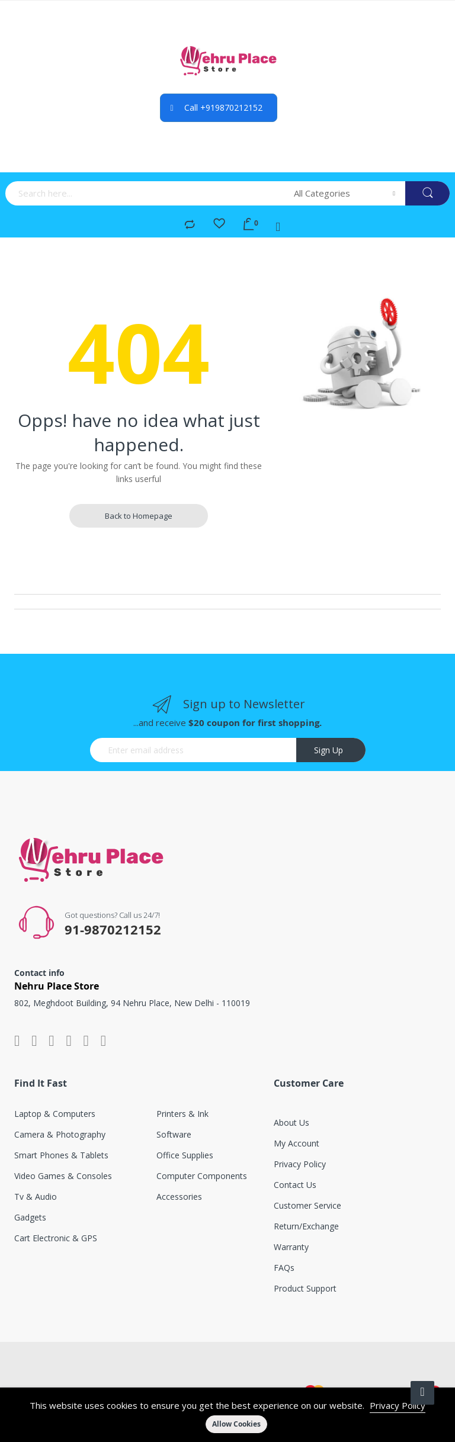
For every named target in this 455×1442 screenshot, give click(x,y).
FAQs (284, 1267)
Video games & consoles (63, 1175)
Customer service (307, 1205)
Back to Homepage (138, 515)
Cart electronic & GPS (55, 1238)
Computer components (201, 1175)
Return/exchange (306, 1226)
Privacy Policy (397, 1405)
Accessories (179, 1196)
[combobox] (146, 193)
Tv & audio (35, 1196)
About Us (291, 1122)
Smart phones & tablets (61, 1155)
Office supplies (184, 1155)
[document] (227, 1414)
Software (173, 1134)
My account (296, 1143)
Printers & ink (182, 1113)
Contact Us (295, 1184)
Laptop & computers (54, 1113)
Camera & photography (59, 1134)
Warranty (291, 1246)
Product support (305, 1288)
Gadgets (30, 1217)
